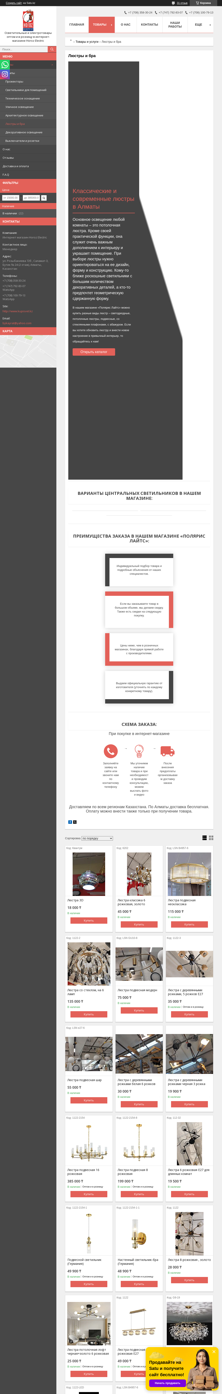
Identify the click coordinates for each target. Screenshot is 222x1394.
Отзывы (8, 158)
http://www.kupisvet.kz (18, 311)
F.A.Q (6, 175)
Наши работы (175, 24)
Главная (76, 24)
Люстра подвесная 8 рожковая (133, 1096)
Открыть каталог (93, 352)
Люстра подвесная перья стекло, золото (136, 1366)
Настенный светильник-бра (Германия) (138, 1186)
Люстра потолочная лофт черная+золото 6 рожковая (88, 1276)
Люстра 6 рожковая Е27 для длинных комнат (188, 1096)
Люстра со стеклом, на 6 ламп (85, 917)
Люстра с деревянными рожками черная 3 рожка (186, 1007)
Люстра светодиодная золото (83, 1366)
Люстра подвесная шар (84, 1005)
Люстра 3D (75, 825)
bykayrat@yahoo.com (17, 323)
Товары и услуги (86, 41)
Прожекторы (14, 81)
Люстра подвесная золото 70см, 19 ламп (187, 1276)
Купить (89, 845)
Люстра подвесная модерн (137, 915)
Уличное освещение (19, 107)
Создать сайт (14, 3)
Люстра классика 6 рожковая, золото (131, 827)
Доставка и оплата (16, 166)
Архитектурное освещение (24, 115)
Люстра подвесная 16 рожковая (83, 1096)
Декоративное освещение (23, 132)
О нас (6, 149)
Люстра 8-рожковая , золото (189, 1184)
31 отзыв (182, 3)
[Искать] (52, 49)
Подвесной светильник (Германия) (84, 1186)
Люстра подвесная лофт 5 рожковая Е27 (137, 1276)
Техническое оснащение (22, 98)
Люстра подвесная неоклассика (182, 827)
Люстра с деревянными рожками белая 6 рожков (136, 1007)
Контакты (149, 24)
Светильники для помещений (25, 90)
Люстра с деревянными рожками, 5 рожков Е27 (185, 917)
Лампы (10, 73)
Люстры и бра (15, 124)
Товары (8, 64)
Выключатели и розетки (22, 141)
